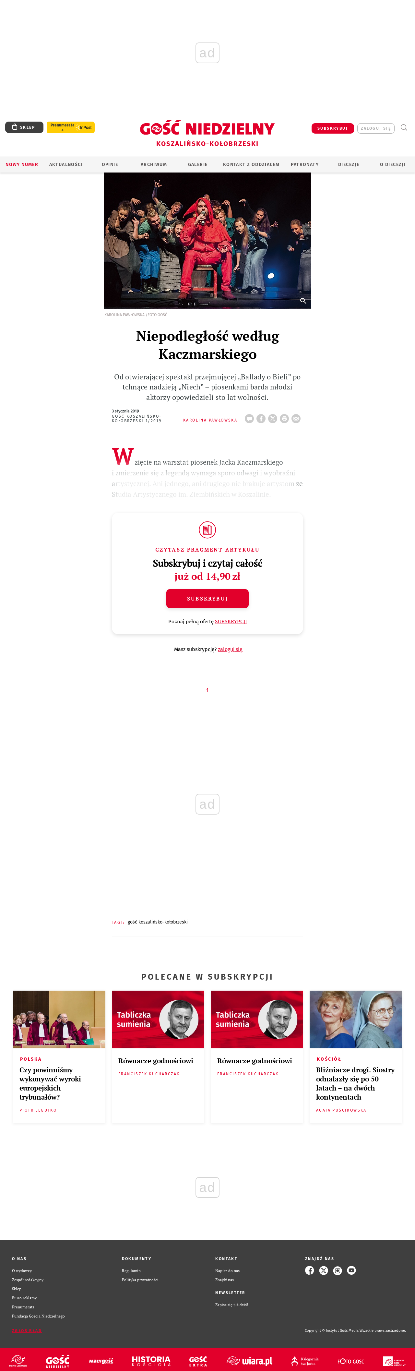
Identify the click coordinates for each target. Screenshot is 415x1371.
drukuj (285, 416)
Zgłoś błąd (27, 1331)
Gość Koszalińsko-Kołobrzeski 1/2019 (137, 418)
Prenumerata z (63, 127)
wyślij (297, 416)
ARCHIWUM (154, 164)
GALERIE (198, 164)
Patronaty (305, 164)
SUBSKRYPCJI (231, 621)
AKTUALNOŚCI (66, 164)
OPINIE (110, 164)
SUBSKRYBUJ (332, 128)
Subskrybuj (207, 598)
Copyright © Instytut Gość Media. (332, 1331)
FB (262, 416)
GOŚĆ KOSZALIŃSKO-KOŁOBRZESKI (158, 922)
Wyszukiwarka (404, 128)
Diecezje (348, 164)
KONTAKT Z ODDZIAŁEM (251, 164)
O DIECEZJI (392, 164)
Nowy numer (22, 164)
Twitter (274, 416)
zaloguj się (376, 128)
